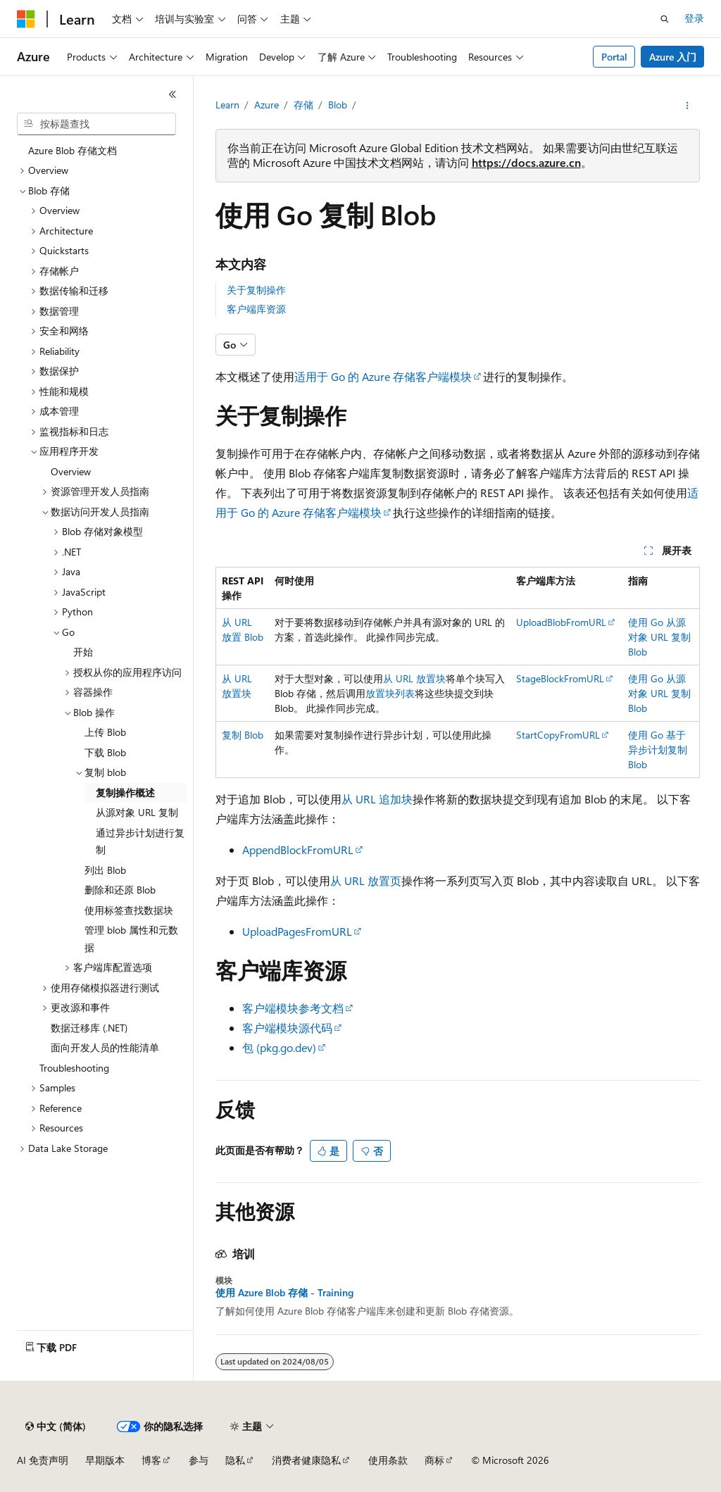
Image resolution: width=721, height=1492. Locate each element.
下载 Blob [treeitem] (105, 752)
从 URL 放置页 (365, 880)
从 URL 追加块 (377, 798)
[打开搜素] (665, 19)
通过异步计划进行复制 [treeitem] (140, 841)
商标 (434, 1460)
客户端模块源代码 (287, 1027)
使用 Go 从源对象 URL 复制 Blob (659, 636)
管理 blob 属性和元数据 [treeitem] (131, 938)
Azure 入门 (672, 56)
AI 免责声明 (42, 1460)
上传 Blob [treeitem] (105, 732)
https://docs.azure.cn (526, 162)
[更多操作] (687, 105)
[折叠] (172, 94)
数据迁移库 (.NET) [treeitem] (89, 1027)
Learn (227, 104)
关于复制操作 (256, 289)
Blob (337, 104)
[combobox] (96, 124)
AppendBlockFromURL (297, 849)
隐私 (235, 1460)
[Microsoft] (26, 19)
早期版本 (105, 1460)
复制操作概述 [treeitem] (125, 792)
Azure (266, 104)
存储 (303, 104)
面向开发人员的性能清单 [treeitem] (105, 1047)
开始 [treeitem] (83, 651)
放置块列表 (390, 693)
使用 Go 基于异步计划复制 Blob (657, 749)
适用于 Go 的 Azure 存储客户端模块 (383, 376)
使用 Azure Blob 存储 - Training (284, 1292)
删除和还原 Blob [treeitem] (120, 889)
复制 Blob (242, 734)
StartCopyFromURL (558, 734)
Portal (614, 56)
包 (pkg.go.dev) (279, 1047)
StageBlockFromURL (560, 678)
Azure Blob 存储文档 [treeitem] (72, 150)
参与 (198, 1460)
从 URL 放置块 (414, 678)
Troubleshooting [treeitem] (74, 1067)
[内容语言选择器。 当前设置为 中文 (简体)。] (55, 1426)
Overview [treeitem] (71, 471)
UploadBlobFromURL (561, 622)
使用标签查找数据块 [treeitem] (128, 910)
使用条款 (388, 1460)
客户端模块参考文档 (293, 1008)
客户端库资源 (256, 308)
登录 (694, 18)
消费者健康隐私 (306, 1460)
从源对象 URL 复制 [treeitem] (137, 812)
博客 (151, 1460)
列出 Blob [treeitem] (105, 870)
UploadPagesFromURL (297, 931)
